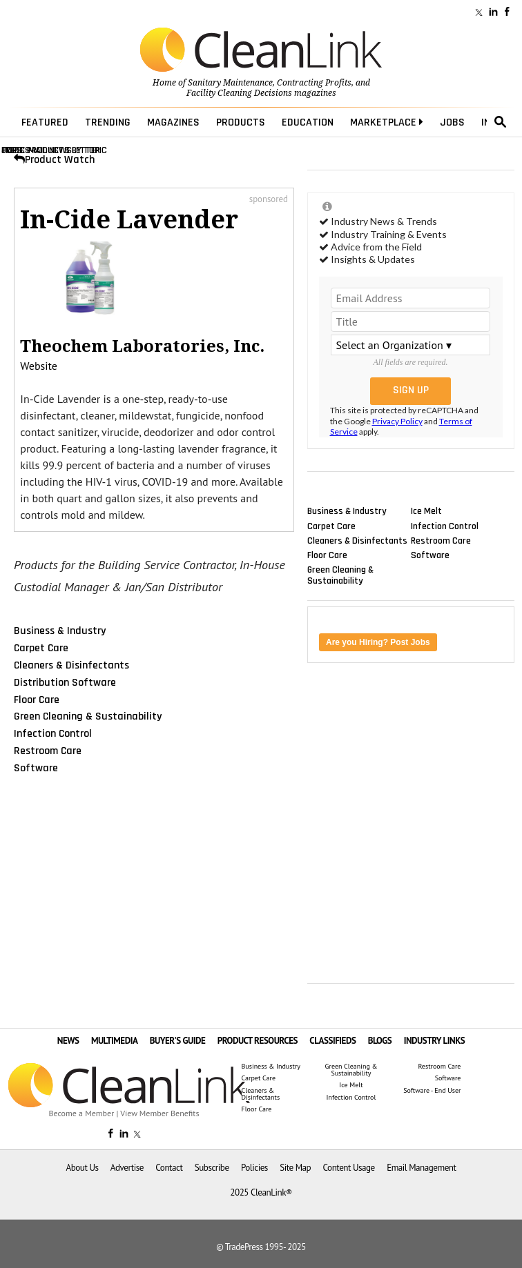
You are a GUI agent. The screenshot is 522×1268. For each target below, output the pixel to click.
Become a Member (82, 1113)
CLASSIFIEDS (332, 1041)
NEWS (68, 1041)
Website (38, 366)
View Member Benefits (159, 1113)
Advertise (127, 1167)
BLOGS (380, 1041)
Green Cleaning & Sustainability (88, 716)
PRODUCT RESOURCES (258, 1041)
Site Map (295, 1167)
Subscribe (212, 1167)
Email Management (421, 1167)
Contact (168, 1167)
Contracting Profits (314, 83)
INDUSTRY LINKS (434, 1041)
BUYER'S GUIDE (178, 1041)
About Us (82, 1167)
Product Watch (54, 159)
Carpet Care (41, 648)
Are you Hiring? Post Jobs (378, 642)
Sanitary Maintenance (230, 83)
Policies (254, 1167)
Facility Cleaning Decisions (239, 93)
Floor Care (36, 699)
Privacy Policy (397, 421)
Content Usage (349, 1167)
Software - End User (432, 1090)
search (500, 122)
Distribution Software (65, 682)
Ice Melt (426, 511)
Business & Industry (60, 630)
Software (36, 768)
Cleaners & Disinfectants (71, 665)
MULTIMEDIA (114, 1041)
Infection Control (53, 733)
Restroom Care (47, 750)
